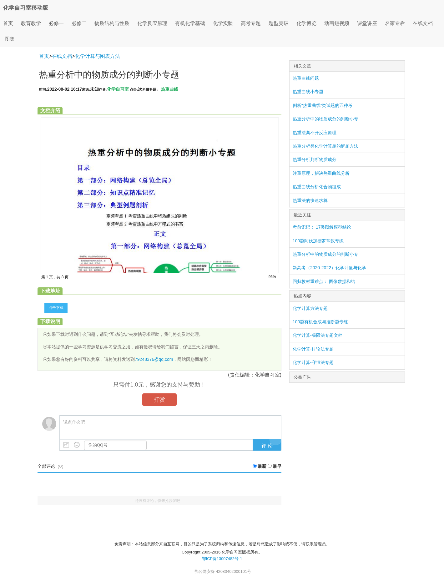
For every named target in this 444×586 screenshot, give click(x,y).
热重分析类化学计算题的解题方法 (325, 146)
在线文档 (62, 56)
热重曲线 (169, 89)
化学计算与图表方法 (97, 56)
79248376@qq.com (154, 359)
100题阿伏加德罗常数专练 (318, 240)
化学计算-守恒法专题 (313, 362)
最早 (277, 466)
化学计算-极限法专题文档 (317, 335)
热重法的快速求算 (310, 200)
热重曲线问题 (306, 78)
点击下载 (55, 308)
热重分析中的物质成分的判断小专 (325, 118)
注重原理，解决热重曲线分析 (321, 173)
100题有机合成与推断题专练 (320, 321)
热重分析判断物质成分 (314, 159)
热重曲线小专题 (308, 91)
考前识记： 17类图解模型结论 (322, 227)
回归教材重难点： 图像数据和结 (324, 281)
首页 (8, 23)
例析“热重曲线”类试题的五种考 (322, 105)
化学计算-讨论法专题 (313, 348)
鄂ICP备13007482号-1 (222, 558)
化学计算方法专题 (310, 308)
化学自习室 (118, 89)
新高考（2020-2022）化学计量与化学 (329, 267)
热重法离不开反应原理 (314, 132)
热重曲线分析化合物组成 (317, 186)
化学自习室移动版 (25, 8)
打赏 (159, 400)
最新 (262, 466)
